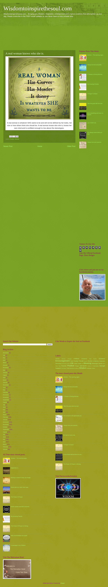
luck (82, 363)
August (5, 375)
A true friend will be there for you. (72, 454)
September (6, 400)
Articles (57, 358)
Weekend (72, 368)
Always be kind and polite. (94, 64)
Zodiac (93, 368)
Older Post (71, 146)
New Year (58, 366)
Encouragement (62, 361)
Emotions (102, 358)
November (6, 397)
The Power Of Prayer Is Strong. (19, 526)
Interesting (58, 363)
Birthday (63, 358)
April (4, 360)
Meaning (87, 363)
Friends (81, 361)
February (5, 392)
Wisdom (82, 368)
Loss (75, 363)
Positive (12, 139)
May (4, 357)
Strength (102, 366)
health (85, 361)
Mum (104, 363)
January (5, 365)
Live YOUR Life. (91, 123)
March (4, 362)
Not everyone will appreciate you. (72, 415)
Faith (71, 361)
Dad (90, 358)
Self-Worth (83, 366)
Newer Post (7, 146)
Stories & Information (93, 366)
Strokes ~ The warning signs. (95, 55)
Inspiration (102, 361)
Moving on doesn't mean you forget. (21, 477)
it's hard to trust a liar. (69, 435)
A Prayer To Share (92, 93)
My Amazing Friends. (93, 84)
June (4, 387)
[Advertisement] (54, 33)
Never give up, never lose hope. (20, 487)
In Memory (96, 361)
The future (63, 368)
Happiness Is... (15, 468)
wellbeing (77, 368)
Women (17, 139)
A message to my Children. (18, 545)
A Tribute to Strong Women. (95, 74)
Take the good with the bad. (95, 103)
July (4, 355)
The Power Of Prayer (17, 497)
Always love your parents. (94, 142)
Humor (90, 361)
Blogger (63, 583)
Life (71, 363)
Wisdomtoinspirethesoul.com (37, 8)
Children (76, 358)
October (5, 427)
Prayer (77, 366)
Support (58, 368)
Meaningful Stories (97, 363)
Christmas (84, 358)
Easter (95, 358)
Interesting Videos (66, 363)
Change (70, 358)
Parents (63, 366)
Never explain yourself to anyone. (20, 506)
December (6, 353)
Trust (68, 368)
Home (39, 146)
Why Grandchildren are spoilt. (19, 535)
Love (79, 363)
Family (76, 361)
